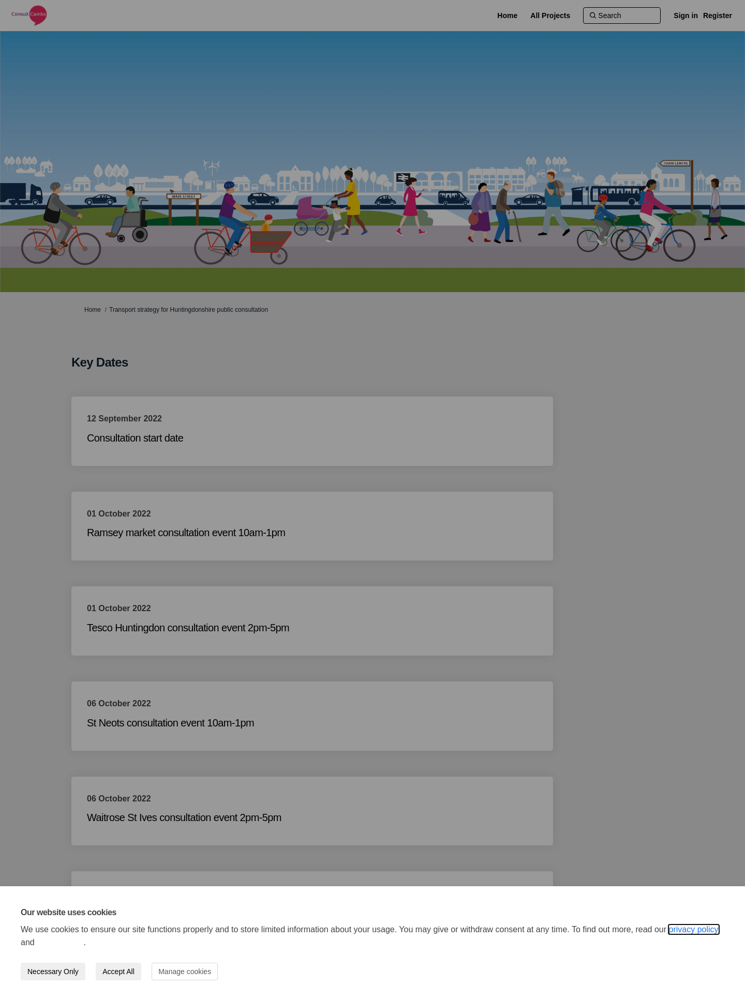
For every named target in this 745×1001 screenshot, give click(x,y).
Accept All (118, 971)
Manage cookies (184, 971)
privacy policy (694, 929)
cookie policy (60, 942)
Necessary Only (53, 971)
